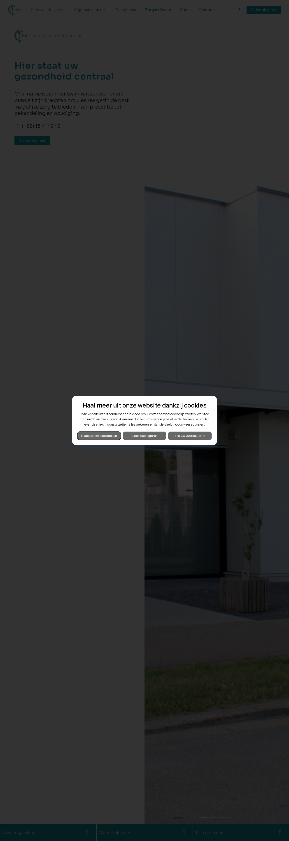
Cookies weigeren (144, 435)
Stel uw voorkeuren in (190, 435)
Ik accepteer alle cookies (99, 435)
